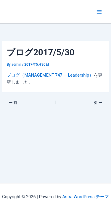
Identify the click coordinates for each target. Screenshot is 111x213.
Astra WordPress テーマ (85, 196)
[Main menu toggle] (99, 11)
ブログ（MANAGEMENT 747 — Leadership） (50, 75)
